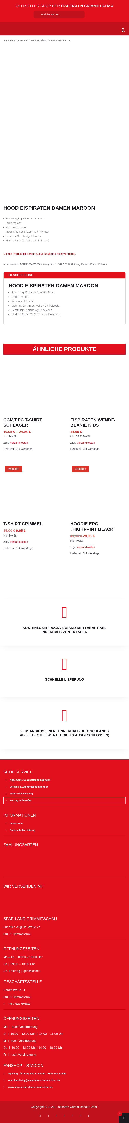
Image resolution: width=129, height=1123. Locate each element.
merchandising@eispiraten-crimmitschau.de (34, 1080)
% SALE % (61, 264)
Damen (19, 40)
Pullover (30, 40)
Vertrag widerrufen (20, 800)
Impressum (16, 823)
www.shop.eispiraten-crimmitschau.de (30, 1087)
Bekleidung (74, 264)
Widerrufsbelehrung (21, 793)
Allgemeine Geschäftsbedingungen (30, 780)
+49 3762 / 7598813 (19, 1003)
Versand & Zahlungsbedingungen (29, 786)
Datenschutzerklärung (22, 830)
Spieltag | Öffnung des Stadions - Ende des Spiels (37, 1073)
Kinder (93, 264)
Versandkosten (19, 442)
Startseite (8, 40)
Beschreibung (21, 275)
